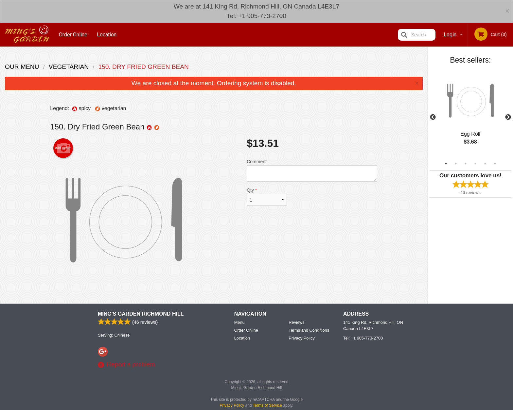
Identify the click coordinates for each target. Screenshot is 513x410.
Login (450, 34)
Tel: (363, 361)
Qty (267, 196)
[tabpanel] (470, 113)
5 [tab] (485, 163)
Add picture (63, 148)
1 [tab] (446, 163)
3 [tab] (465, 163)
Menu (239, 345)
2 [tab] (455, 163)
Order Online (73, 34)
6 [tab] (495, 163)
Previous (433, 117)
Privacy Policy (302, 361)
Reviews (296, 345)
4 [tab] (475, 163)
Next (508, 117)
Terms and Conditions (309, 353)
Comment (312, 170)
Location (106, 34)
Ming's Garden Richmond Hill (141, 337)
